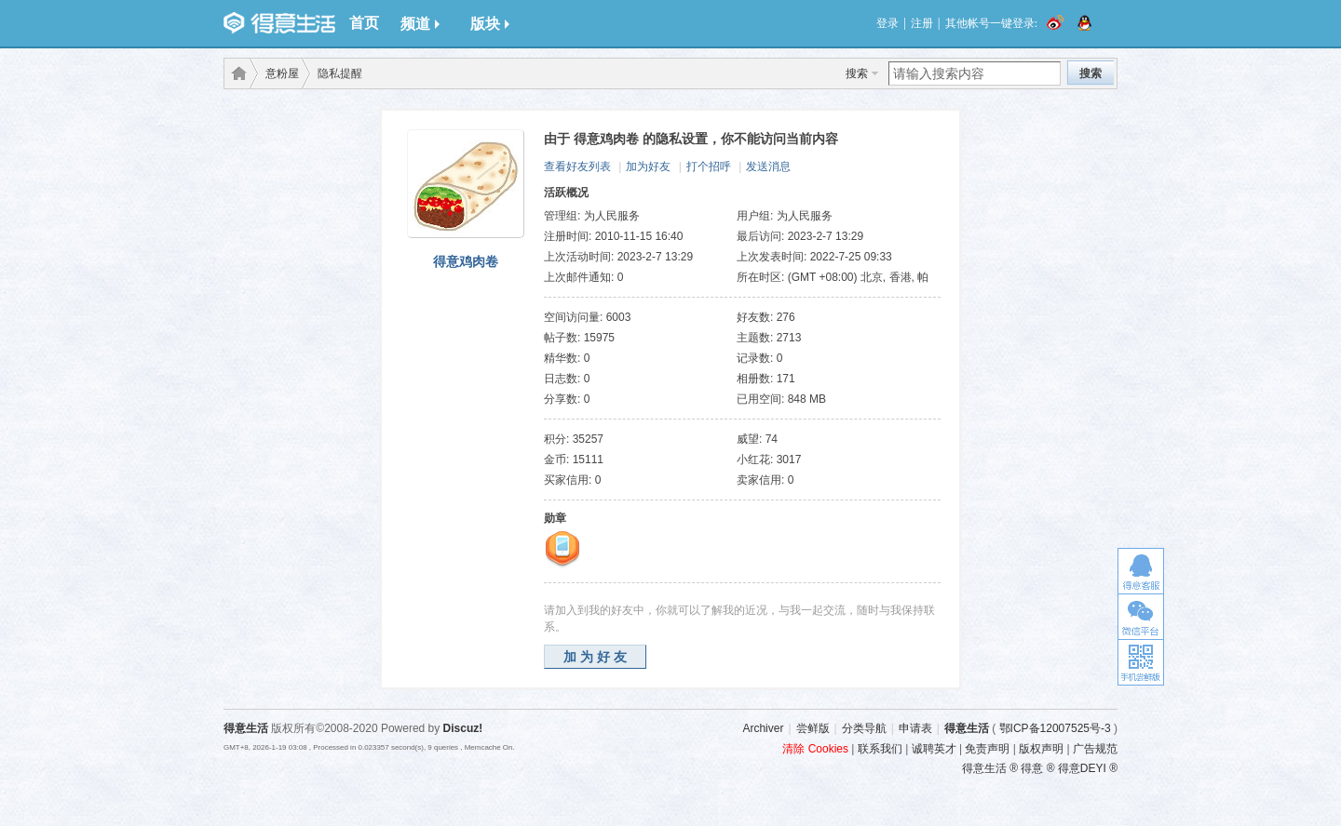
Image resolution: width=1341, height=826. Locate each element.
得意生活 (966, 728)
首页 (364, 23)
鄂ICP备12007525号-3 (1055, 728)
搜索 (857, 73)
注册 (922, 23)
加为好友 (648, 166)
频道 (420, 24)
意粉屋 (282, 73)
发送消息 (768, 166)
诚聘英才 (934, 748)
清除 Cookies (815, 748)
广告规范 (1095, 748)
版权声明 (1041, 748)
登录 (887, 23)
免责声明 (987, 748)
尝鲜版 (813, 728)
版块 (489, 24)
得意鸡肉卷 (465, 261)
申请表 (915, 728)
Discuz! (463, 728)
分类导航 (864, 728)
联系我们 (880, 748)
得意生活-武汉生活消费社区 (235, 73)
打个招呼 (708, 166)
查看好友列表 (577, 166)
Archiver (762, 728)
